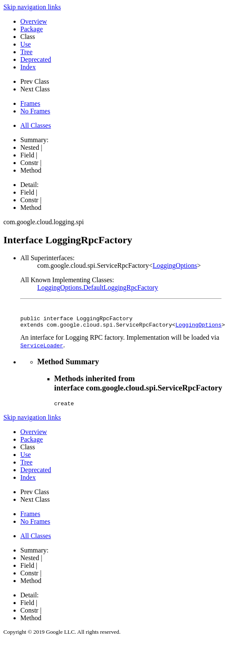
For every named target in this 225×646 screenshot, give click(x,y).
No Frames (35, 111)
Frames (30, 103)
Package (31, 29)
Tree (26, 51)
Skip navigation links (32, 7)
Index (28, 67)
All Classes (35, 125)
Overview (33, 21)
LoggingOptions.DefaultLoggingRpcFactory (97, 287)
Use (25, 44)
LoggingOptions (175, 265)
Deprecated (35, 59)
